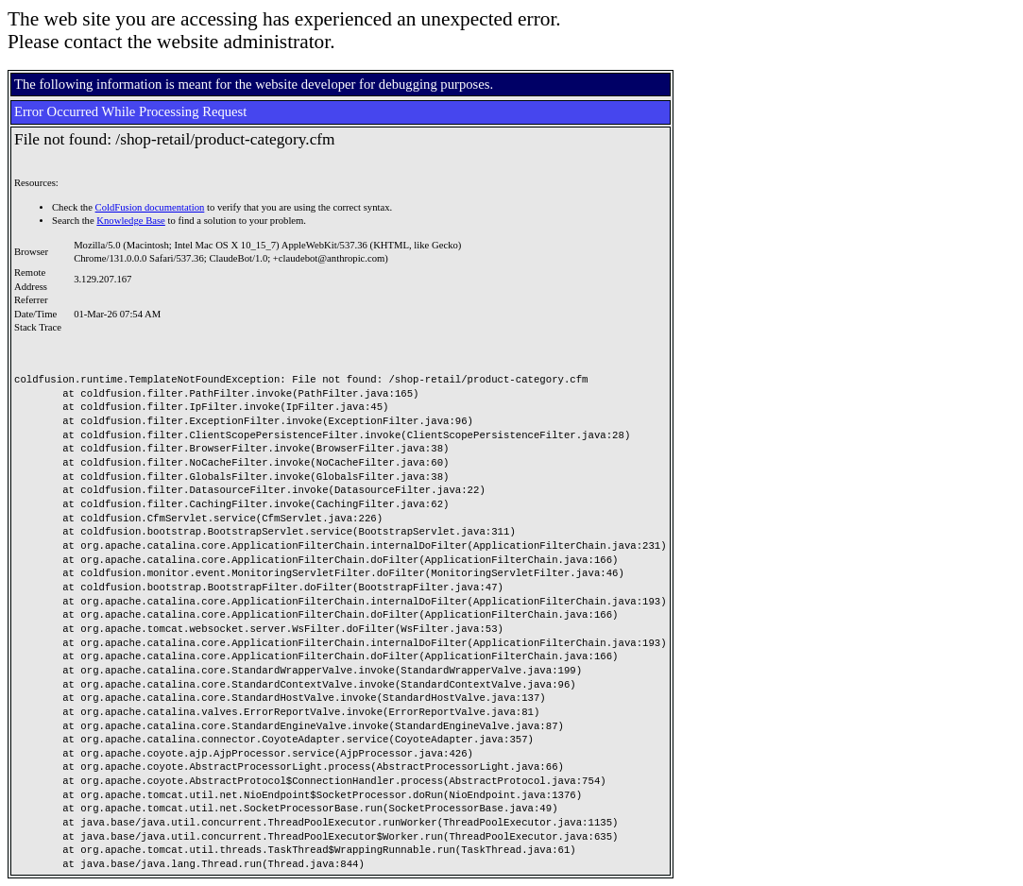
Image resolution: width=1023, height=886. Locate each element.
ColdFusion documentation (150, 207)
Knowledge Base (130, 220)
